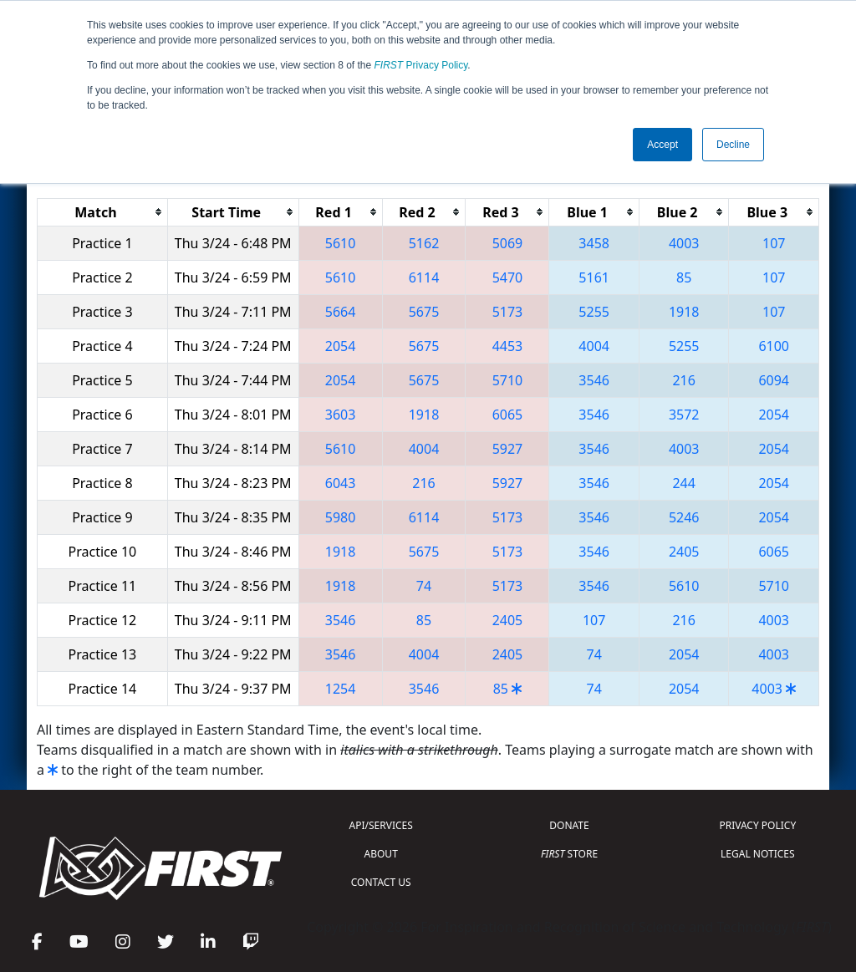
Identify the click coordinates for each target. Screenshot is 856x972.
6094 (773, 380)
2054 (340, 346)
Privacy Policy (421, 65)
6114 (424, 277)
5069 (507, 243)
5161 (593, 277)
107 (773, 243)
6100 (773, 346)
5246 (684, 517)
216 (683, 380)
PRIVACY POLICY (757, 825)
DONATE (568, 825)
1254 (340, 688)
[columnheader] (103, 212)
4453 (507, 346)
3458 (593, 243)
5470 (507, 277)
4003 (684, 243)
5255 (593, 312)
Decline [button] (733, 144)
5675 (424, 312)
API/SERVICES (381, 825)
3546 (593, 380)
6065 (507, 414)
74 (423, 586)
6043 (340, 483)
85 (683, 277)
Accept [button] (662, 144)
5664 (340, 312)
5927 (507, 449)
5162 (424, 243)
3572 (684, 414)
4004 (593, 346)
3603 (340, 414)
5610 (340, 243)
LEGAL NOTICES (758, 854)
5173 (507, 312)
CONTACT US (381, 882)
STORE (569, 854)
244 (683, 483)
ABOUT (381, 854)
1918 (684, 312)
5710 (507, 380)
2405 (684, 551)
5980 (340, 517)
